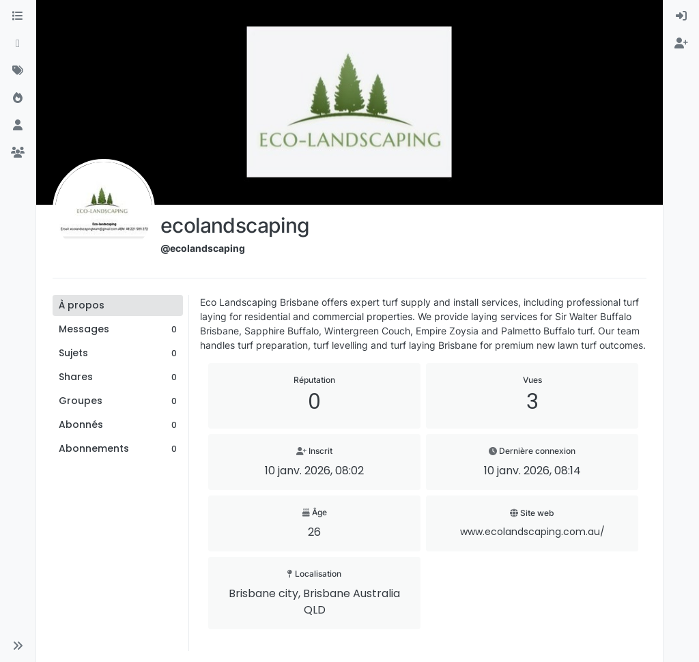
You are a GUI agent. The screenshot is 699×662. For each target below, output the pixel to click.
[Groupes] (17, 153)
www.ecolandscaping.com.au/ (532, 531)
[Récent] (17, 44)
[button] (17, 646)
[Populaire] (17, 98)
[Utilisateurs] (17, 125)
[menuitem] (681, 16)
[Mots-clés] (17, 71)
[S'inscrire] (681, 44)
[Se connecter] (681, 16)
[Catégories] (17, 16)
